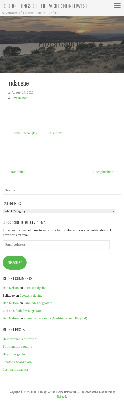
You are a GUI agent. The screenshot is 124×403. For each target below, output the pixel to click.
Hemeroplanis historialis (20, 339)
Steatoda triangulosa (17, 362)
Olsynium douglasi (25, 133)
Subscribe (15, 262)
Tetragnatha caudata (17, 346)
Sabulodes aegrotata (38, 303)
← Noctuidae (16, 172)
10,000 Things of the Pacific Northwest (45, 6)
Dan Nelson (20, 98)
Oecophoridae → (105, 172)
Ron (5, 311)
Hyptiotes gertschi (15, 354)
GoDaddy (62, 396)
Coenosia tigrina (35, 288)
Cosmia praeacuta (15, 369)
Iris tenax (55, 133)
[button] (118, 5)
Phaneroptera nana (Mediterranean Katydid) (55, 318)
